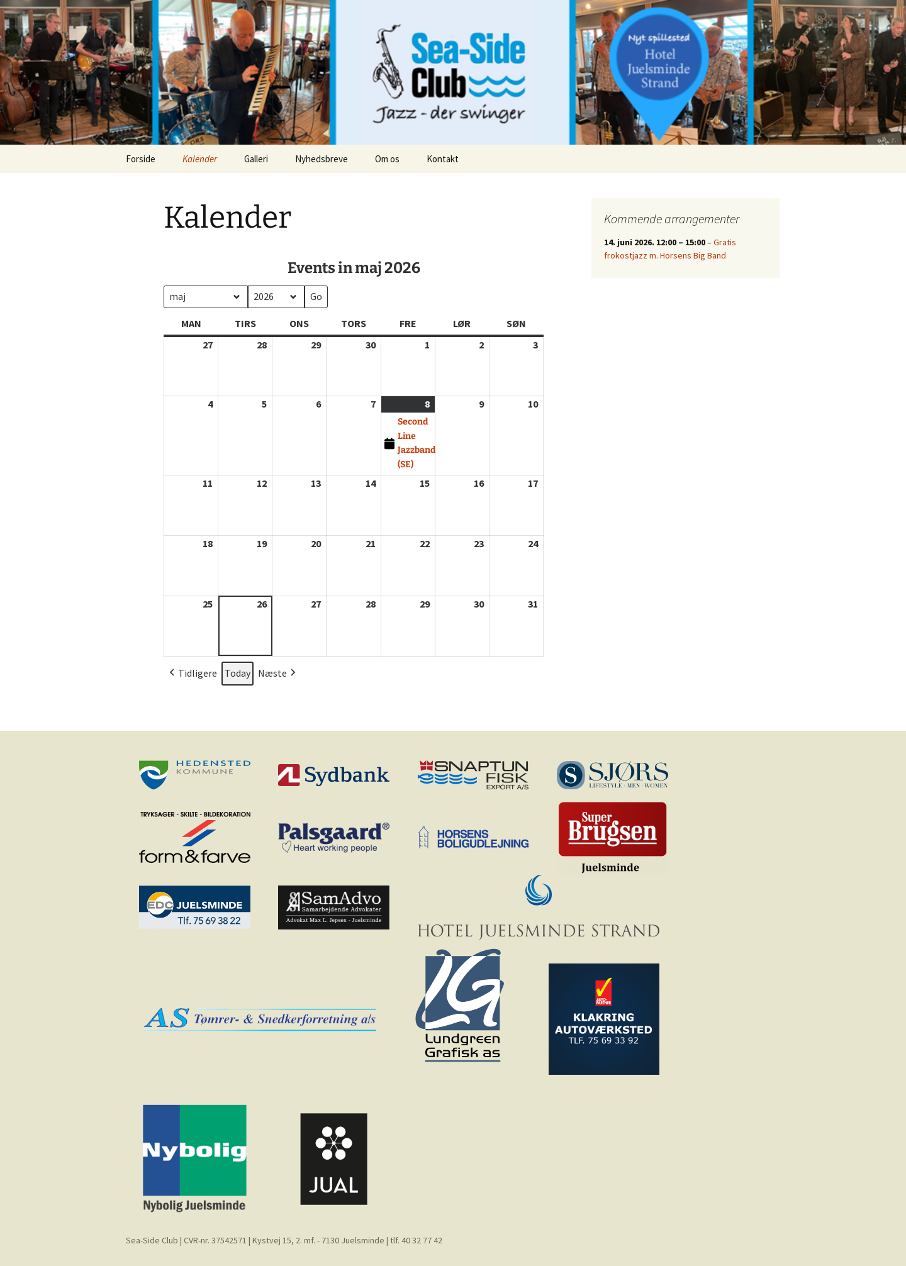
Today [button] (237, 673)
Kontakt (443, 159)
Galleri (256, 159)
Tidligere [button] (192, 673)
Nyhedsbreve (321, 159)
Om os (387, 159)
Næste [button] (278, 673)
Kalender (199, 159)
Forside (140, 159)
